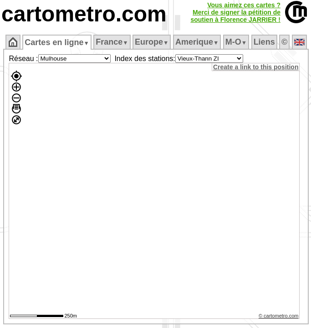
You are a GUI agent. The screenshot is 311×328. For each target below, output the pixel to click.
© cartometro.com (279, 315)
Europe (151, 41)
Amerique (197, 41)
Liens (264, 41)
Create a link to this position (255, 67)
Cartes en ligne (57, 42)
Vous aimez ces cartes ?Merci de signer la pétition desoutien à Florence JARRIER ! (235, 12)
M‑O (236, 41)
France (112, 41)
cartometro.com (84, 14)
